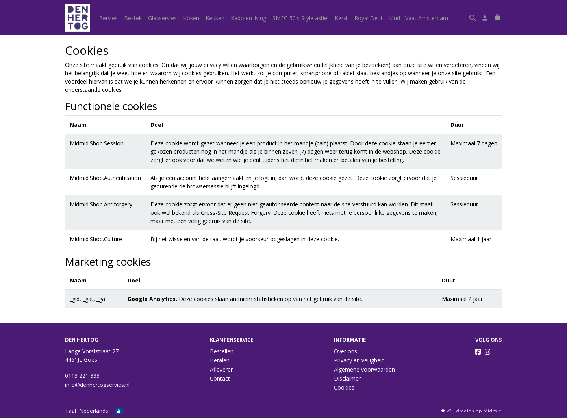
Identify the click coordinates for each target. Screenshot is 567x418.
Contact (220, 378)
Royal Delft (368, 18)
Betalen (220, 360)
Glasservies (162, 18)
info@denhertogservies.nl (97, 384)
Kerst (341, 18)
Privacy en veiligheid (359, 360)
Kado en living (248, 18)
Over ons (345, 351)
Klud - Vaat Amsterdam (418, 18)
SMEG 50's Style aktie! (300, 18)
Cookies (344, 387)
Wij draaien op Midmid (471, 411)
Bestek (133, 18)
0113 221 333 (82, 375)
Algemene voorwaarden (364, 369)
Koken (191, 18)
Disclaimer (347, 378)
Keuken (215, 18)
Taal (70, 410)
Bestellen (221, 351)
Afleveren (222, 369)
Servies (109, 18)
